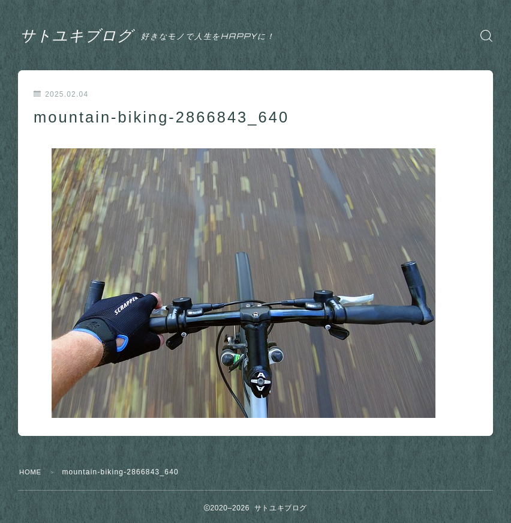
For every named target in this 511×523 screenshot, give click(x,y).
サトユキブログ (89, 35)
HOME (31, 472)
